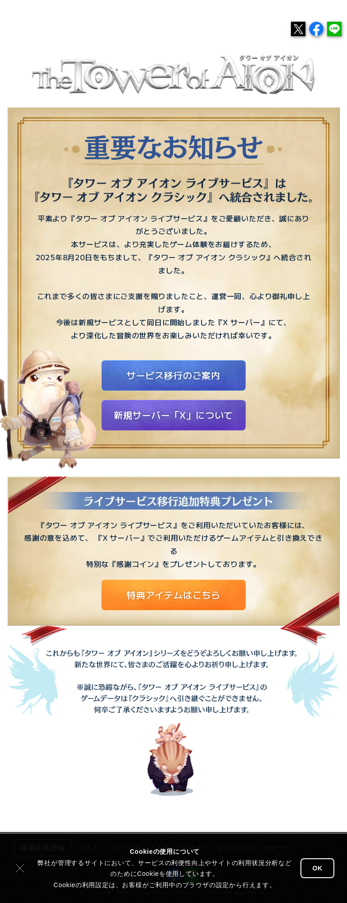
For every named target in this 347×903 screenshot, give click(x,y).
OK (317, 868)
